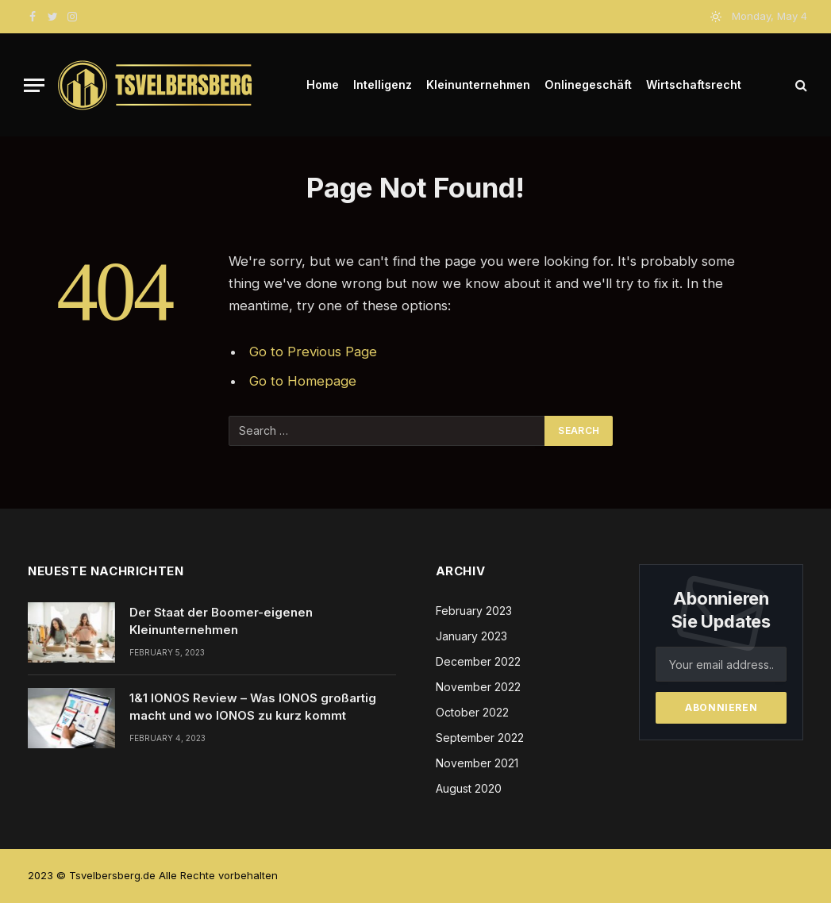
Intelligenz (382, 84)
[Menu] (34, 85)
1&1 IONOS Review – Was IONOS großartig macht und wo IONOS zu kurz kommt (252, 706)
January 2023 (471, 636)
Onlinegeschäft (588, 84)
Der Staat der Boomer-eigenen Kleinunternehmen (221, 620)
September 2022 (480, 737)
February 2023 (474, 610)
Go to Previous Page (313, 351)
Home (322, 84)
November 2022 (478, 687)
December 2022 (478, 661)
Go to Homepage (302, 381)
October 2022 (472, 712)
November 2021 (477, 763)
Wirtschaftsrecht (693, 84)
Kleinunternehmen (478, 84)
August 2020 (469, 788)
